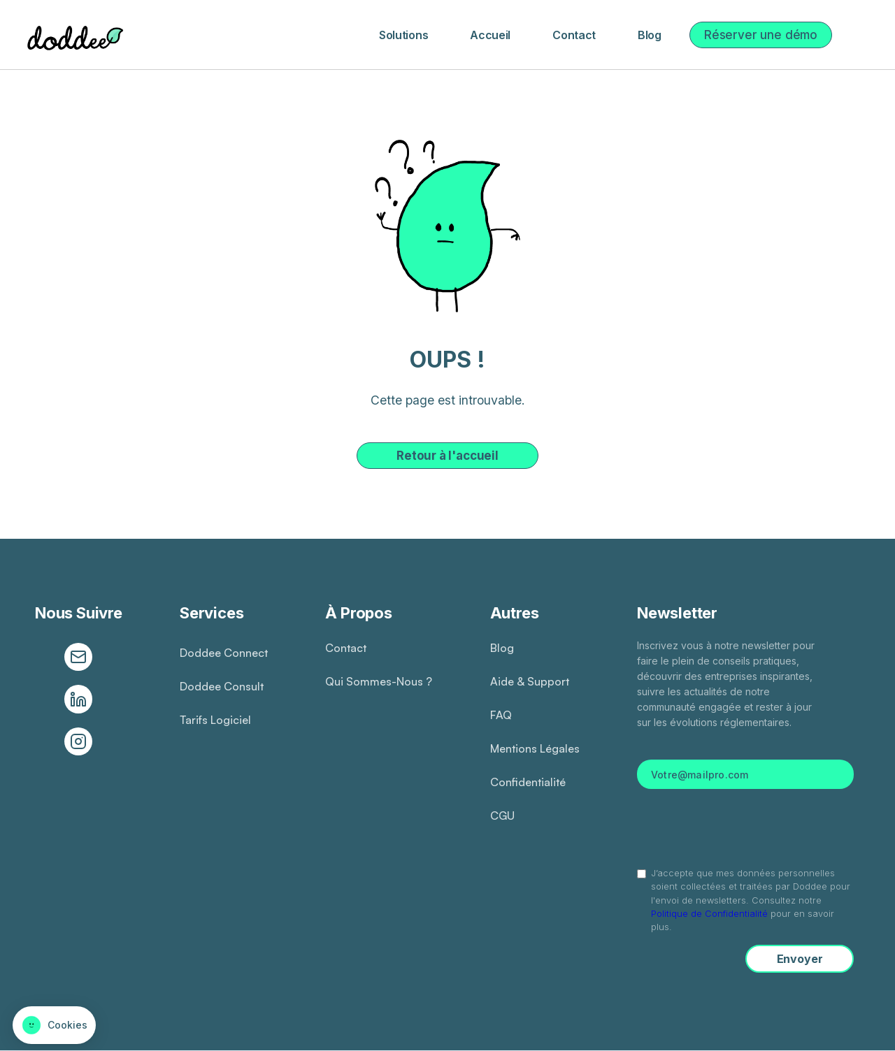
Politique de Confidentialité (709, 913)
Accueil (490, 35)
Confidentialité (528, 782)
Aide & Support (529, 681)
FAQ (501, 715)
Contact (574, 35)
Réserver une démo (760, 35)
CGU (502, 815)
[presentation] (745, 826)
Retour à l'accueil (447, 456)
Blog (649, 35)
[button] (403, 35)
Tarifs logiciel (215, 720)
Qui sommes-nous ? (378, 681)
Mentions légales (535, 748)
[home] (73, 35)
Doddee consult (222, 686)
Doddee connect (224, 653)
